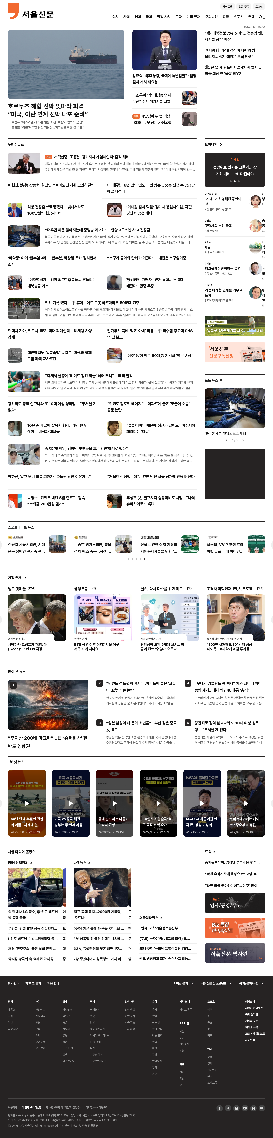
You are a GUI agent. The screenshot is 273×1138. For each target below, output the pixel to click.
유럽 (92, 1048)
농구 (209, 1029)
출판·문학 (157, 1029)
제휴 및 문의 (33, 983)
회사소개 (250, 1001)
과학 (37, 1035)
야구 (209, 1009)
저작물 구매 (251, 1021)
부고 (181, 1085)
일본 (92, 1022)
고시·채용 (130, 1029)
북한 (10, 1022)
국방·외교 (13, 1029)
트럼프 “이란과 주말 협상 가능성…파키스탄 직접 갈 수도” (48, 127)
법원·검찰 (40, 1016)
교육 (37, 1029)
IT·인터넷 (68, 1048)
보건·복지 (40, 1048)
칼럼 (181, 1038)
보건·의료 (40, 1042)
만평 (181, 1050)
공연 (154, 1074)
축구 (209, 1016)
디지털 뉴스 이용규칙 (96, 1107)
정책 (65, 1054)
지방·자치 (130, 1016)
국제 (149, 16)
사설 (181, 1031)
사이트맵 (250, 1040)
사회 (126, 16)
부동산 (66, 1016)
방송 (209, 1057)
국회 (10, 1016)
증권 (65, 1042)
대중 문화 (157, 1035)
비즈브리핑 (68, 1061)
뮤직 (209, 1076)
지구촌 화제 (96, 1054)
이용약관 (12, 1107)
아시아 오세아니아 (100, 1035)
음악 (154, 1009)
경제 (138, 16)
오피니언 (211, 16)
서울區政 (130, 1022)
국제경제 (94, 1009)
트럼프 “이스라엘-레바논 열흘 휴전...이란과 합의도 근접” (48, 122)
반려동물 (157, 1061)
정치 (115, 16)
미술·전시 (157, 1022)
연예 (251, 16)
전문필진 (184, 1044)
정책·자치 (164, 16)
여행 (154, 1048)
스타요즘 (212, 1082)
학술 (154, 1016)
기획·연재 (193, 16)
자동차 (66, 1029)
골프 (209, 1022)
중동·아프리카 (97, 1029)
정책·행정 (130, 1009)
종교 (154, 1042)
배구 (209, 1035)
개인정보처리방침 (31, 1107)
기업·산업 (68, 1009)
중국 (92, 1016)
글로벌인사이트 (98, 1061)
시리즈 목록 (185, 1009)
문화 (178, 16)
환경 (37, 1022)
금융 (65, 1022)
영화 (154, 1067)
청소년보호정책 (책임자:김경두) (63, 1107)
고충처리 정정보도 (255, 1033)
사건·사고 (40, 1009)
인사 (181, 1072)
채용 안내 (53, 983)
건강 (154, 1054)
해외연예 (212, 1070)
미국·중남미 (96, 1042)
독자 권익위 (251, 1014)
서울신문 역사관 (254, 1008)
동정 (181, 1078)
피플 (226, 16)
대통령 (11, 1009)
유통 (65, 1035)
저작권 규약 (251, 1027)
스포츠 (238, 16)
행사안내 (13, 983)
